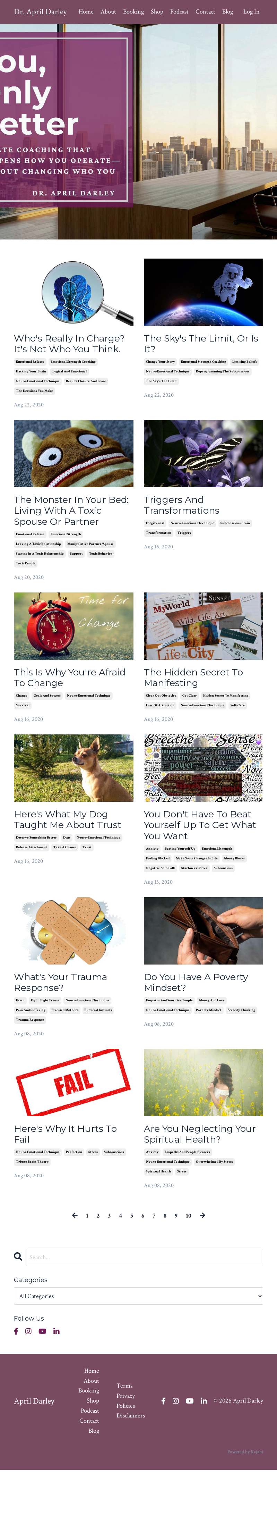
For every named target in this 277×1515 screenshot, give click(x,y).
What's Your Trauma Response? (66, 1023)
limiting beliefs (244, 365)
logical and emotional (69, 387)
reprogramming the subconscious (223, 374)
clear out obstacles (161, 731)
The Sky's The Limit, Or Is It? (203, 345)
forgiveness (155, 541)
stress (93, 1197)
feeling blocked (158, 898)
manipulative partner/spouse (90, 576)
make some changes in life (197, 898)
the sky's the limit (161, 384)
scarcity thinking (241, 1052)
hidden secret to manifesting (225, 731)
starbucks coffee (194, 908)
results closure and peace (86, 397)
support (76, 586)
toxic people (25, 596)
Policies (125, 1451)
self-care (238, 740)
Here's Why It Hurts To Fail (71, 1177)
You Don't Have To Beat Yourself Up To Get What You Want (196, 862)
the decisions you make (34, 406)
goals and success (47, 731)
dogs (66, 888)
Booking (133, 12)
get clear (189, 731)
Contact (205, 12)
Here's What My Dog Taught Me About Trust (67, 862)
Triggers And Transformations (186, 522)
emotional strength (66, 566)
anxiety (152, 888)
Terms (124, 1431)
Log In (251, 12)
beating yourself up (180, 888)
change (21, 731)
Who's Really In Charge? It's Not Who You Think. (69, 351)
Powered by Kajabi (245, 1497)
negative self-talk (160, 908)
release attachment (31, 898)
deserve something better (36, 888)
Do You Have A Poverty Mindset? (203, 1023)
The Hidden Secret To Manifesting (200, 711)
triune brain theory (32, 1207)
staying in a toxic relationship (40, 586)
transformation (158, 551)
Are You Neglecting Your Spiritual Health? (200, 1177)
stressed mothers (65, 1052)
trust (87, 898)
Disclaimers (130, 1461)
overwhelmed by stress (214, 1207)
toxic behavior (100, 586)
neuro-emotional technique (38, 397)
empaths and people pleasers (187, 1197)
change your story (160, 365)
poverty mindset (209, 1052)
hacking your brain (31, 387)
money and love (212, 1043)
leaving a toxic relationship (38, 576)
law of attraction (160, 740)
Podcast (179, 12)
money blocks (234, 898)
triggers (184, 551)
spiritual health (158, 1216)
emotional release (30, 377)
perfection (74, 1197)
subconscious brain (235, 541)
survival (22, 740)
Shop (157, 12)
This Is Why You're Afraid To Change (60, 711)
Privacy (125, 1441)
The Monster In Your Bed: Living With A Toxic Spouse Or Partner (66, 534)
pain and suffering (30, 1052)
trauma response (30, 1062)
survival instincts (98, 1052)
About (108, 12)
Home (86, 12)
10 (188, 1261)
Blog (227, 12)
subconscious (114, 1197)
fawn (20, 1043)
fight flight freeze (45, 1043)
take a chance (64, 898)
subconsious (223, 908)
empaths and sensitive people (169, 1043)
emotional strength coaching (73, 377)
